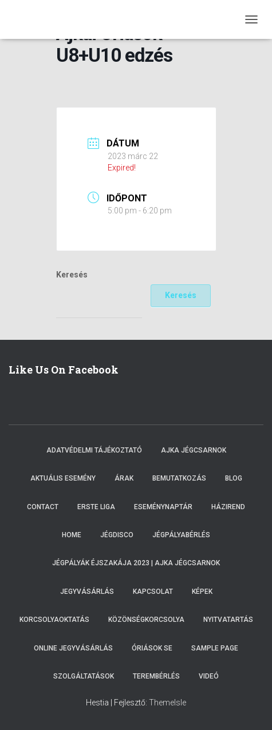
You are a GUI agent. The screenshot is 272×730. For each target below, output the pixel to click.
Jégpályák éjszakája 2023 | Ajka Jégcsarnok (136, 563)
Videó (209, 676)
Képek (202, 592)
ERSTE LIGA (96, 507)
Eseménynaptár (163, 507)
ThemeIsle (167, 702)
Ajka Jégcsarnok (193, 450)
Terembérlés (156, 676)
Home (71, 535)
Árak (124, 478)
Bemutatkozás (179, 478)
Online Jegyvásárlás (73, 648)
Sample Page (214, 648)
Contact (42, 507)
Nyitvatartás (228, 620)
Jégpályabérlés (181, 535)
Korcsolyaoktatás (54, 620)
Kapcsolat (153, 592)
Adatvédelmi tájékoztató (94, 450)
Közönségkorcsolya (146, 620)
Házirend (228, 507)
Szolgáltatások (83, 676)
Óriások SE (152, 648)
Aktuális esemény (63, 478)
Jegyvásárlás (87, 592)
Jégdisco (116, 535)
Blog (233, 478)
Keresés (72, 274)
